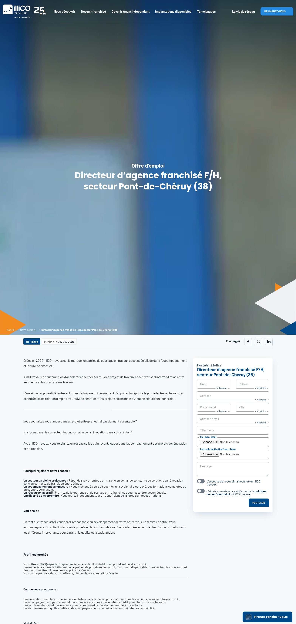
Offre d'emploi (28, 329)
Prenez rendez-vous (266, 617)
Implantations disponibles (173, 11)
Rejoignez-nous (275, 11)
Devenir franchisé (93, 11)
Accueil (11, 329)
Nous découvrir (64, 11)
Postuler (258, 502)
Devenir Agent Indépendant (131, 11)
